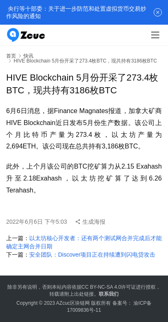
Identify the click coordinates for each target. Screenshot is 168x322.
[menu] (155, 35)
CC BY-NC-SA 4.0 (101, 287)
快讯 (28, 56)
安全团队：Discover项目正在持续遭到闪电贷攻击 (92, 254)
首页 (11, 56)
